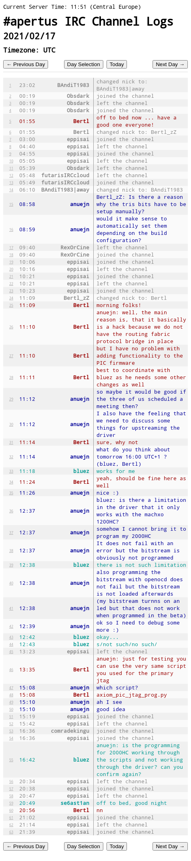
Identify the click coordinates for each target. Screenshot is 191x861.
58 (11, 795)
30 (11, 424)
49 (11, 701)
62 (11, 824)
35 (11, 492)
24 (11, 297)
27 (11, 355)
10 (11, 160)
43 (11, 637)
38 (11, 550)
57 (11, 788)
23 (11, 290)
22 (11, 283)
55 (11, 759)
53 (11, 730)
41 (11, 608)
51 (11, 716)
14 (11, 189)
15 (11, 204)
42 (11, 626)
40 (11, 582)
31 (11, 442)
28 (11, 377)
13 (11, 182)
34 (11, 481)
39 (11, 564)
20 (11, 269)
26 (11, 326)
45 (11, 651)
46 (11, 669)
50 (11, 709)
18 (11, 254)
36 (11, 510)
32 (11, 456)
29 (11, 398)
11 (11, 168)
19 (11, 261)
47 (11, 687)
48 (11, 694)
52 (11, 723)
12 (11, 175)
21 (11, 276)
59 (11, 802)
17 (11, 247)
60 (11, 810)
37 (11, 532)
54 (11, 738)
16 (11, 229)
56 (11, 781)
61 (11, 817)
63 (11, 831)
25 (11, 305)
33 (11, 471)
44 (11, 644)
